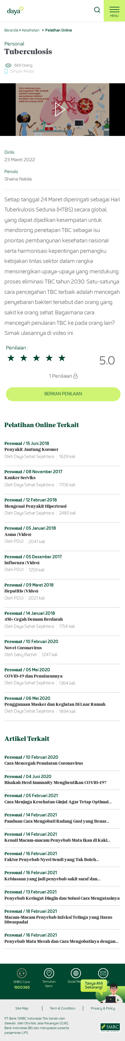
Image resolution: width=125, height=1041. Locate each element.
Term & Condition (62, 1008)
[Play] (62, 109)
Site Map (21, 1008)
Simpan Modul (21, 71)
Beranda (11, 30)
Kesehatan (30, 30)
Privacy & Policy (103, 1008)
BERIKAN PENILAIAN (63, 393)
